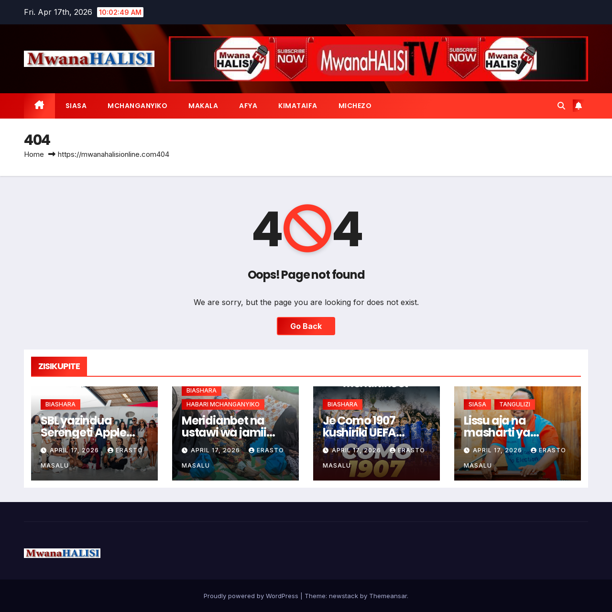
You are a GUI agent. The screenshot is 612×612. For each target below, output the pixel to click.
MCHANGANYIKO (137, 105)
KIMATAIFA (297, 105)
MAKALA (203, 105)
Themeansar (388, 596)
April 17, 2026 (75, 450)
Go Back (306, 326)
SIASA (76, 105)
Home (34, 154)
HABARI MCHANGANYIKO (223, 404)
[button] (561, 105)
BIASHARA (60, 404)
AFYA (248, 105)
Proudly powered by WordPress (252, 596)
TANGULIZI (514, 404)
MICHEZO (355, 105)
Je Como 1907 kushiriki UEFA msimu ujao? (359, 432)
